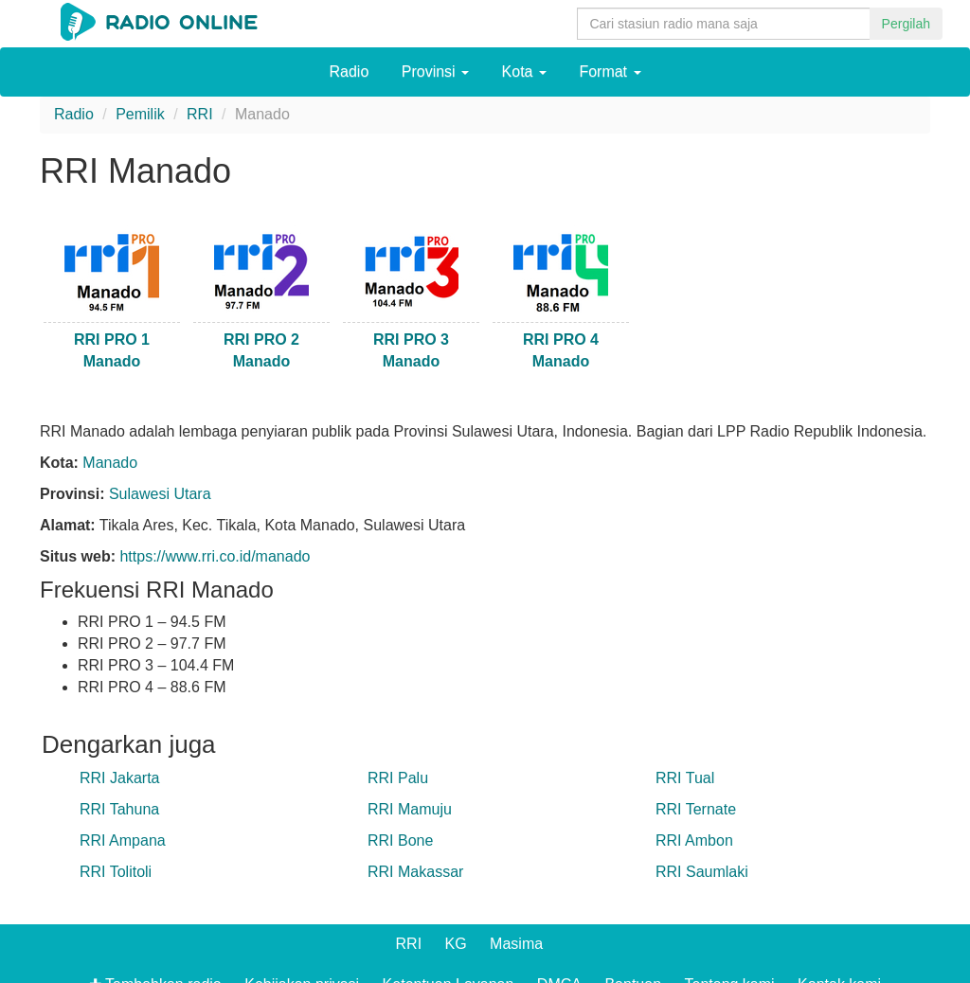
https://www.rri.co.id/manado (214, 556)
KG (456, 944)
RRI (409, 944)
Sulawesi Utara (160, 494)
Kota (524, 71)
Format (609, 71)
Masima (516, 944)
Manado (109, 463)
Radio (348, 71)
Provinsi (435, 71)
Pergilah (906, 23)
